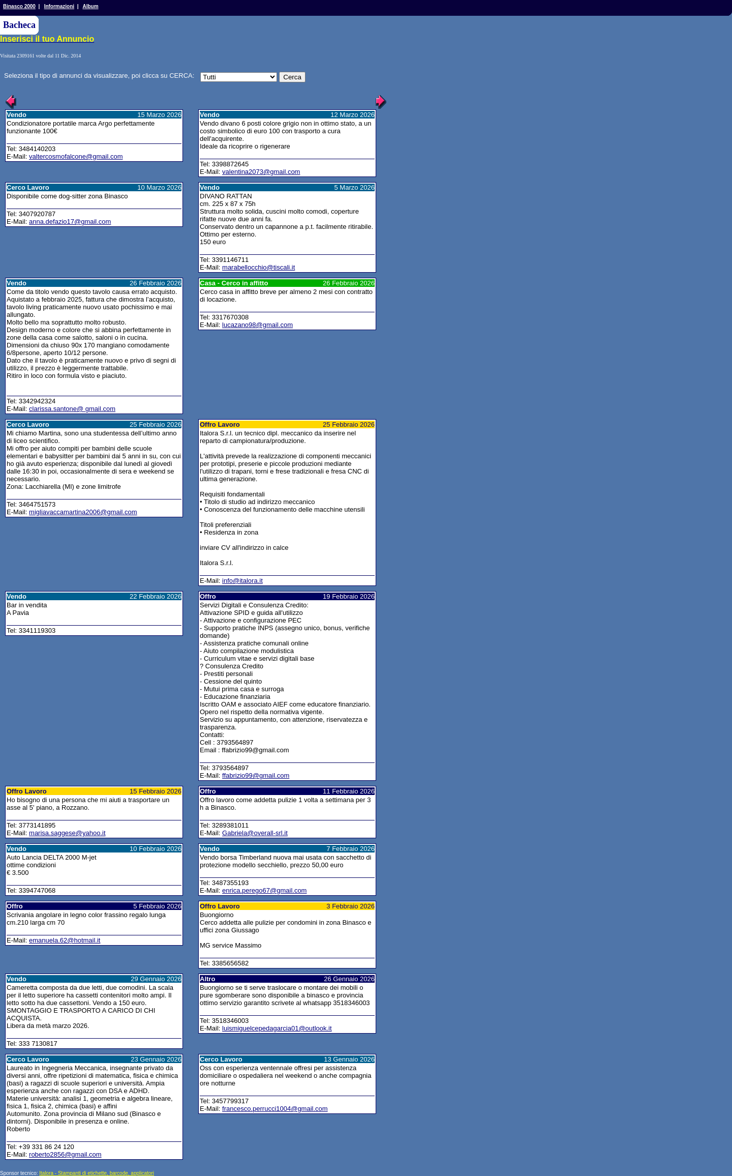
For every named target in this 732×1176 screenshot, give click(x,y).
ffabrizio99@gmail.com (255, 775)
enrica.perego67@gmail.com (264, 890)
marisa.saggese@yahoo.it (67, 833)
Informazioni (59, 6)
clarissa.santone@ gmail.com (72, 409)
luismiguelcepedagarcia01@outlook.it (277, 1028)
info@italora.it (242, 580)
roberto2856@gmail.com (65, 1154)
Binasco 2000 (19, 6)
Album (90, 6)
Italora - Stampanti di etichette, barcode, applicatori (96, 1173)
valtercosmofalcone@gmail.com (76, 156)
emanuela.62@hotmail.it (64, 940)
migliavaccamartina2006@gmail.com (83, 512)
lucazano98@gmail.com (257, 325)
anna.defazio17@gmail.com (70, 221)
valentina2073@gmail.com (261, 171)
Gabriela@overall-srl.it (255, 833)
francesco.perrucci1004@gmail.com (275, 1108)
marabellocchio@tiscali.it (258, 267)
